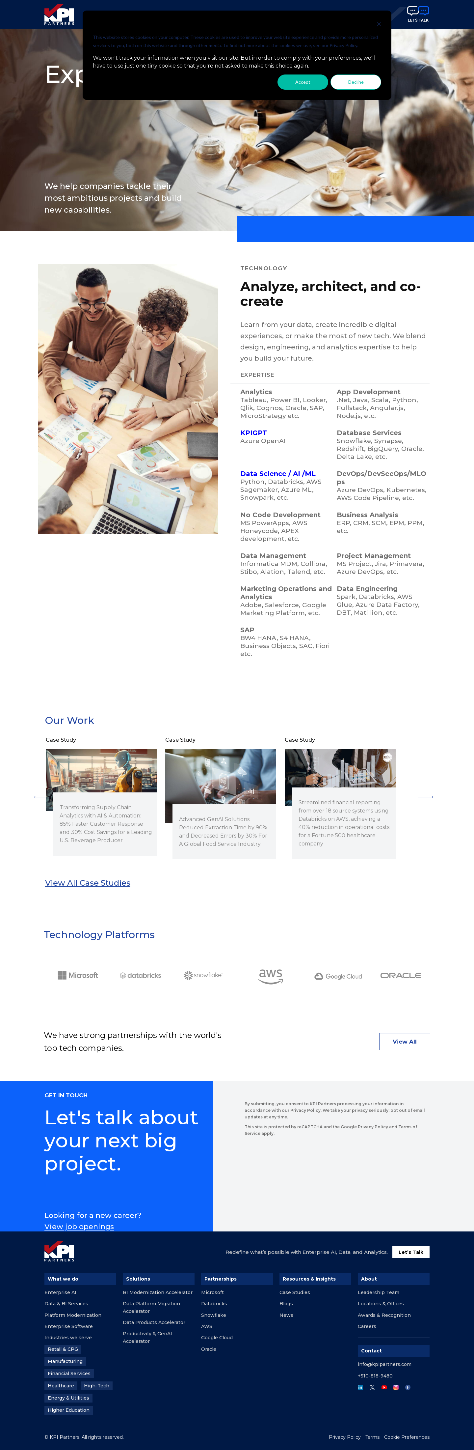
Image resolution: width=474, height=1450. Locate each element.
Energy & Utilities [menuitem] (68, 1398)
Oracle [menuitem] (208, 1349)
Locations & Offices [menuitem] (381, 1304)
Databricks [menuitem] (214, 1304)
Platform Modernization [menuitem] (72, 1315)
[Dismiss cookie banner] (379, 25)
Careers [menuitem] (367, 1326)
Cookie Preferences (407, 1437)
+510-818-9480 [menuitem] (375, 1376)
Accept (302, 82)
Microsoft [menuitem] (212, 1292)
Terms (372, 1437)
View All (405, 1041)
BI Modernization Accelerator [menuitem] (158, 1292)
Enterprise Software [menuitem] (68, 1326)
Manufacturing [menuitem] (65, 1361)
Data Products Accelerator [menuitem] (154, 1322)
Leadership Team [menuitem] (378, 1292)
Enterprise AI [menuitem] (60, 1292)
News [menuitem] (286, 1315)
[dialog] (237, 55)
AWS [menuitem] (206, 1326)
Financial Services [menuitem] (69, 1373)
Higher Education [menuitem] (69, 1410)
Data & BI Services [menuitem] (66, 1304)
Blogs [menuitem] (286, 1304)
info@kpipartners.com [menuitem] (384, 1364)
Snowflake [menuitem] (213, 1315)
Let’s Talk (411, 1252)
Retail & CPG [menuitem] (63, 1349)
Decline (356, 82)
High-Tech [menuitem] (96, 1385)
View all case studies (87, 883)
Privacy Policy (345, 1437)
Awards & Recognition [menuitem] (384, 1315)
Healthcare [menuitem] (61, 1385)
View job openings (79, 1226)
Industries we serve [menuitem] (68, 1338)
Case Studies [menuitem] (294, 1292)
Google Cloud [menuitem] (217, 1338)
